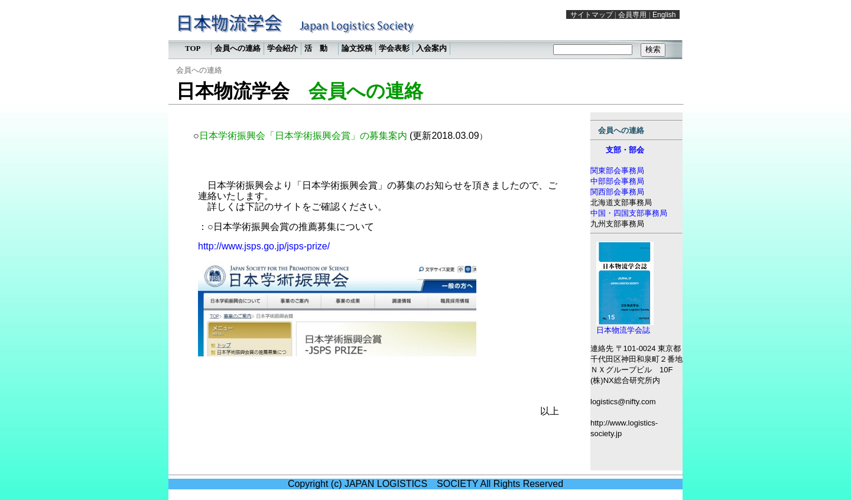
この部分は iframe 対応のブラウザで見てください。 (425, 32)
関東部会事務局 (617, 170)
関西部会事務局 (617, 191)
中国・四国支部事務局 (628, 213)
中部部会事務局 (617, 181)
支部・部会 (625, 149)
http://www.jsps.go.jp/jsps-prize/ (264, 246)
